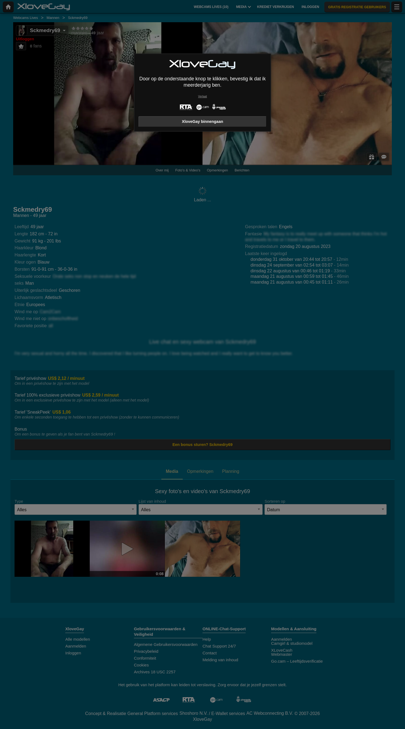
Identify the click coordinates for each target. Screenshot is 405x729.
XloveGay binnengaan (202, 121)
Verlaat (202, 96)
